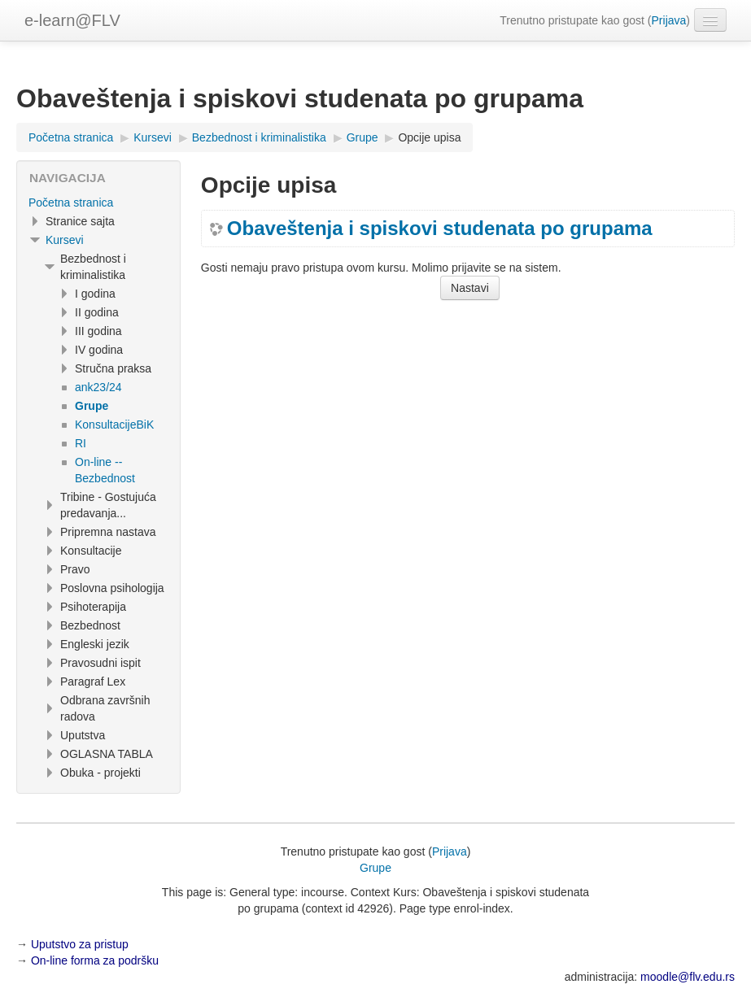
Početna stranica (70, 202)
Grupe (375, 867)
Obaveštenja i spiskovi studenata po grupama (440, 228)
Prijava (669, 20)
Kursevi (65, 239)
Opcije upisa (429, 137)
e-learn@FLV (72, 20)
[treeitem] (98, 202)
